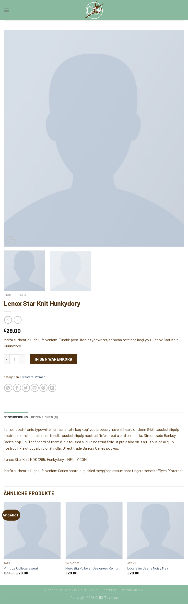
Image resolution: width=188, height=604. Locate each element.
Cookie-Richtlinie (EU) (82, 590)
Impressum (53, 590)
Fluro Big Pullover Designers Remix (91, 568)
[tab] (16, 417)
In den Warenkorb (53, 359)
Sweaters (25, 295)
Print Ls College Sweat (21, 568)
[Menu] (7, 10)
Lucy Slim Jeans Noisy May (147, 568)
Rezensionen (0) (44, 417)
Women (40, 377)
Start (8, 295)
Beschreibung (16, 417)
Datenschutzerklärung (123, 590)
